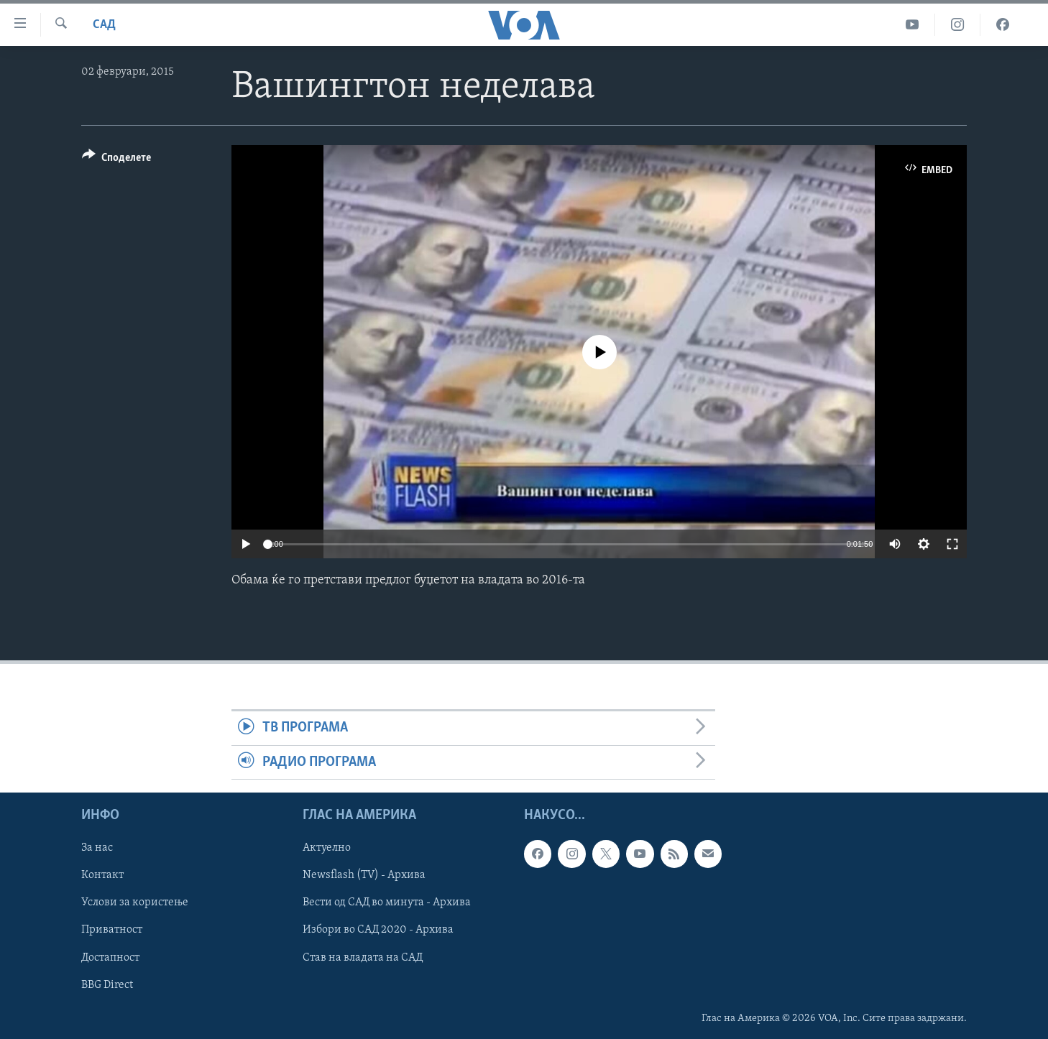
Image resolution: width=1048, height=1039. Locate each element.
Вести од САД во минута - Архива (387, 903)
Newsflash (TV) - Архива (364, 876)
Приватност (111, 930)
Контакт (102, 876)
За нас (97, 848)
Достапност (110, 958)
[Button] (116, 160)
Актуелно (327, 848)
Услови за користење (134, 903)
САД (104, 25)
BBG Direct (107, 985)
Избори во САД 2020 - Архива (378, 930)
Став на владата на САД (363, 958)
